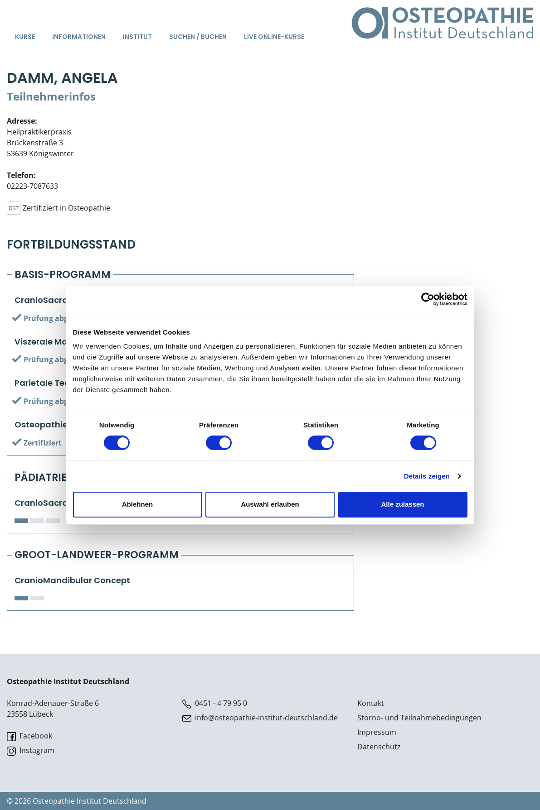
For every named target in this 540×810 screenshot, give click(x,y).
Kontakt (370, 703)
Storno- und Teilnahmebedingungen (419, 718)
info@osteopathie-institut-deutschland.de (260, 718)
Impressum (376, 732)
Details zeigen (427, 476)
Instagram (30, 750)
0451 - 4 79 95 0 (214, 703)
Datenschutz (379, 747)
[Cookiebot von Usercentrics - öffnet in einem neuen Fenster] (427, 299)
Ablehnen (137, 504)
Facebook (29, 736)
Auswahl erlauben (270, 504)
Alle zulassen (402, 504)
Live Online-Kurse (274, 36)
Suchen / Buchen (198, 36)
